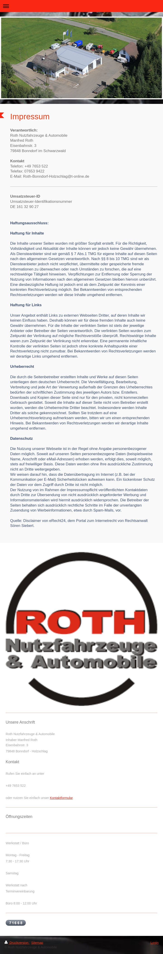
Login (154, 942)
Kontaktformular (61, 798)
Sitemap (37, 942)
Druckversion (17, 942)
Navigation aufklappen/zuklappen (81, 6)
